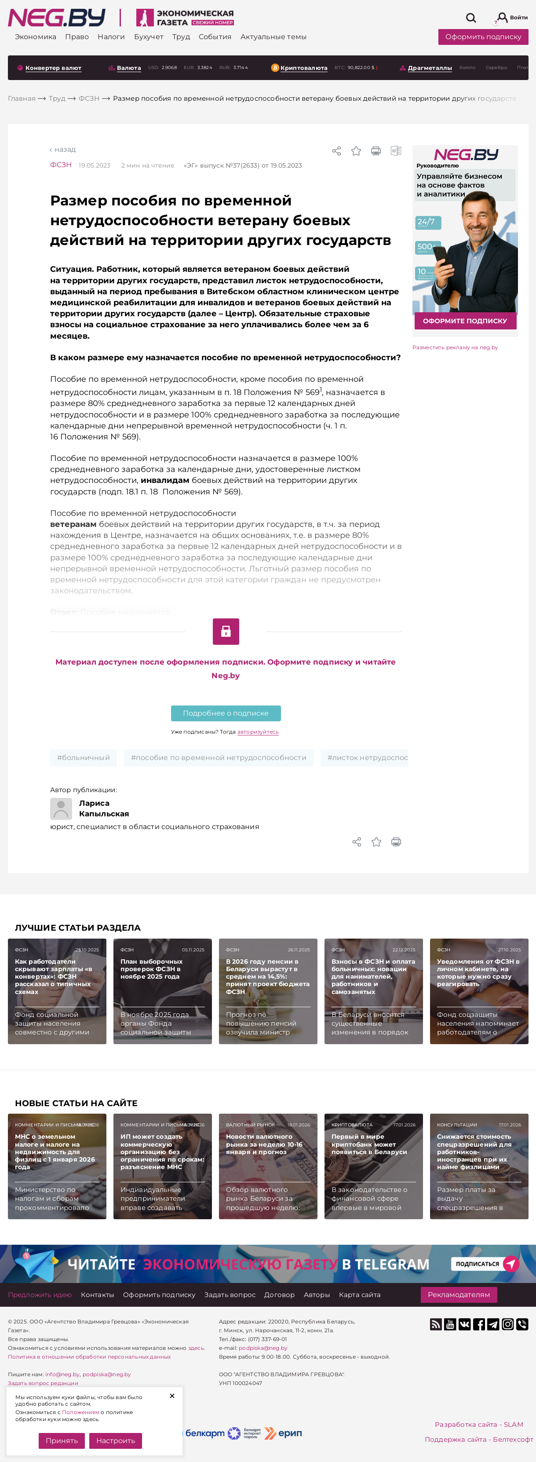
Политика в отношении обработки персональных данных (89, 1356)
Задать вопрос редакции (43, 1383)
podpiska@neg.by (107, 1374)
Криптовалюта (304, 67)
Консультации (457, 1125)
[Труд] (181, 37)
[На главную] (57, 17)
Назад (65, 149)
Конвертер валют (54, 67)
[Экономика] (36, 37)
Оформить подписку (483, 37)
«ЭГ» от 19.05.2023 (243, 165)
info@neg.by (62, 1374)
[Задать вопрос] (230, 1294)
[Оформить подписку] (159, 1294)
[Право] (77, 37)
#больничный (83, 757)
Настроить (115, 1440)
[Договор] (279, 1294)
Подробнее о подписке (226, 713)
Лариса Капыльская (104, 808)
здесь (196, 1348)
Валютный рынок (250, 1125)
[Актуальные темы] (274, 37)
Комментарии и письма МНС (55, 1125)
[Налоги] (111, 37)
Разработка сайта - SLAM (479, 1424)
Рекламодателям (459, 1294)
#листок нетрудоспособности (384, 757)
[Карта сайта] (360, 1294)
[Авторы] (317, 1294)
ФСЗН (61, 165)
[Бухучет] (149, 37)
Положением (80, 1412)
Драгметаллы (430, 67)
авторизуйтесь (258, 731)
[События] (215, 37)
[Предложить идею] (40, 1294)
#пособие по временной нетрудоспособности (218, 757)
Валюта (129, 67)
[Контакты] (98, 1294)
